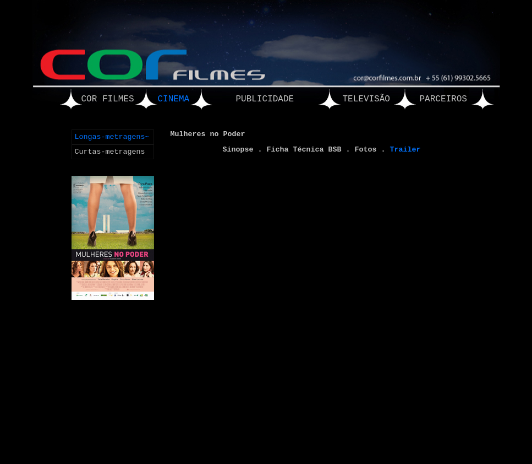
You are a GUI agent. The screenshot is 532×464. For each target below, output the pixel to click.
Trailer (405, 149)
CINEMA (174, 99)
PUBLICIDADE (265, 99)
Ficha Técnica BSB (304, 149)
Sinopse (238, 149)
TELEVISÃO (366, 99)
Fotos (365, 149)
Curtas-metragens (110, 152)
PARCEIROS (443, 99)
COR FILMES (107, 99)
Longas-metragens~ (112, 137)
